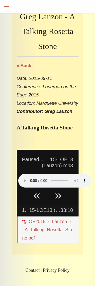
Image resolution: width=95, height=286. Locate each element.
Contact (32, 270)
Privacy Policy (56, 270)
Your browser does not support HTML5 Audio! (54, 181)
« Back (24, 65)
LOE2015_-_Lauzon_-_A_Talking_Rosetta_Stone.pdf (47, 230)
